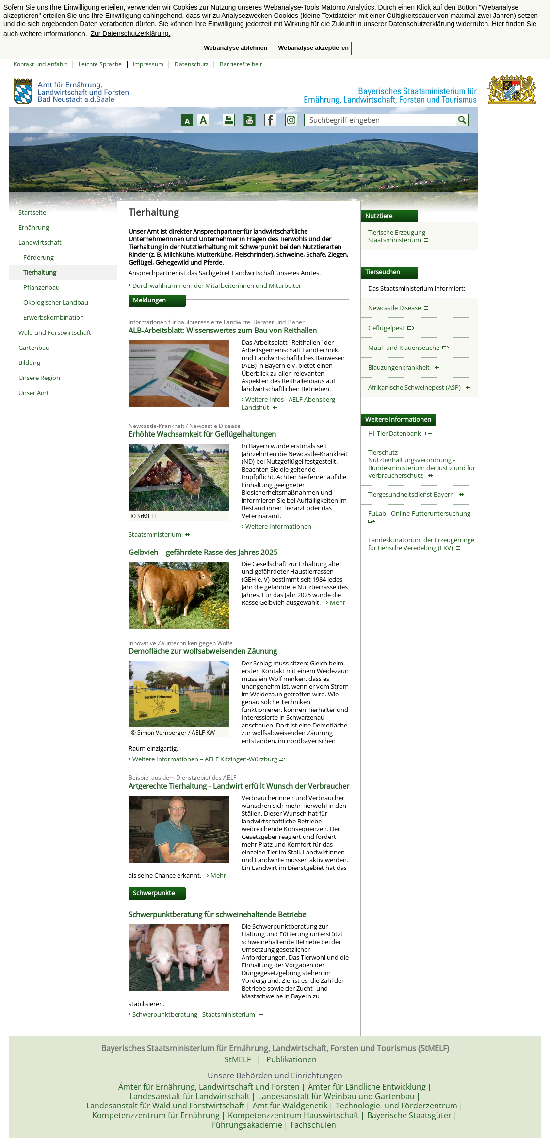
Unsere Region (39, 377)
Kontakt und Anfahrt (40, 64)
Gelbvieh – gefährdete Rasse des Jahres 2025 (203, 552)
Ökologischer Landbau (55, 302)
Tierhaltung (39, 272)
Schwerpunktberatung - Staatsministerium (197, 1014)
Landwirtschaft (40, 242)
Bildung (29, 362)
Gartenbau (33, 347)
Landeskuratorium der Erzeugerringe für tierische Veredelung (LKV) (421, 544)
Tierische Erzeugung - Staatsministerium (399, 236)
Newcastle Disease (399, 307)
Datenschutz (192, 64)
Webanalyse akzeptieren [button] (313, 48)
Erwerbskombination (53, 317)
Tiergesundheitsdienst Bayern (416, 494)
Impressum (148, 64)
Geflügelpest (391, 327)
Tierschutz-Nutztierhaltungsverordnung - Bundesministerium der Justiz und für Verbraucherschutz (421, 464)
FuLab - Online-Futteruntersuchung (420, 516)
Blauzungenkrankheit (403, 367)
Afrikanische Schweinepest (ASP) (419, 387)
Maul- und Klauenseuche (408, 347)
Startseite (32, 212)
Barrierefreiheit (241, 64)
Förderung (38, 257)
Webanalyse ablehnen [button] (235, 48)
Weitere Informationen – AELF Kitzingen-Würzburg (209, 759)
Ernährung (33, 227)
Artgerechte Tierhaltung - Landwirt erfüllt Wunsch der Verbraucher (239, 785)
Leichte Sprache (100, 64)
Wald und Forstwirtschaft (54, 332)
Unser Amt (33, 392)
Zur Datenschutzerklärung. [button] (130, 33)
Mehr (337, 602)
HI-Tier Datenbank (400, 433)
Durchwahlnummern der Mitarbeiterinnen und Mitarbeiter (216, 285)
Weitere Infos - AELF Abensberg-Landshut (289, 403)
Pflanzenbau (41, 287)
